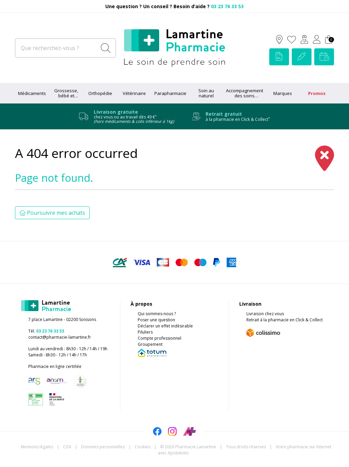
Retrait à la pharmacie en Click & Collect (284, 320)
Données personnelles (103, 447)
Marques (282, 93)
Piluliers (145, 332)
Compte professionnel (159, 338)
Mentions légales (37, 447)
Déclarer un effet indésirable (165, 326)
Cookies (142, 447)
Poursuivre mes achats (52, 212)
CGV (67, 447)
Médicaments (32, 93)
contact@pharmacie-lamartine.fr (59, 337)
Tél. (46, 331)
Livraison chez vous (265, 314)
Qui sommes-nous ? (157, 314)
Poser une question (156, 320)
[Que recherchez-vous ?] (56, 48)
